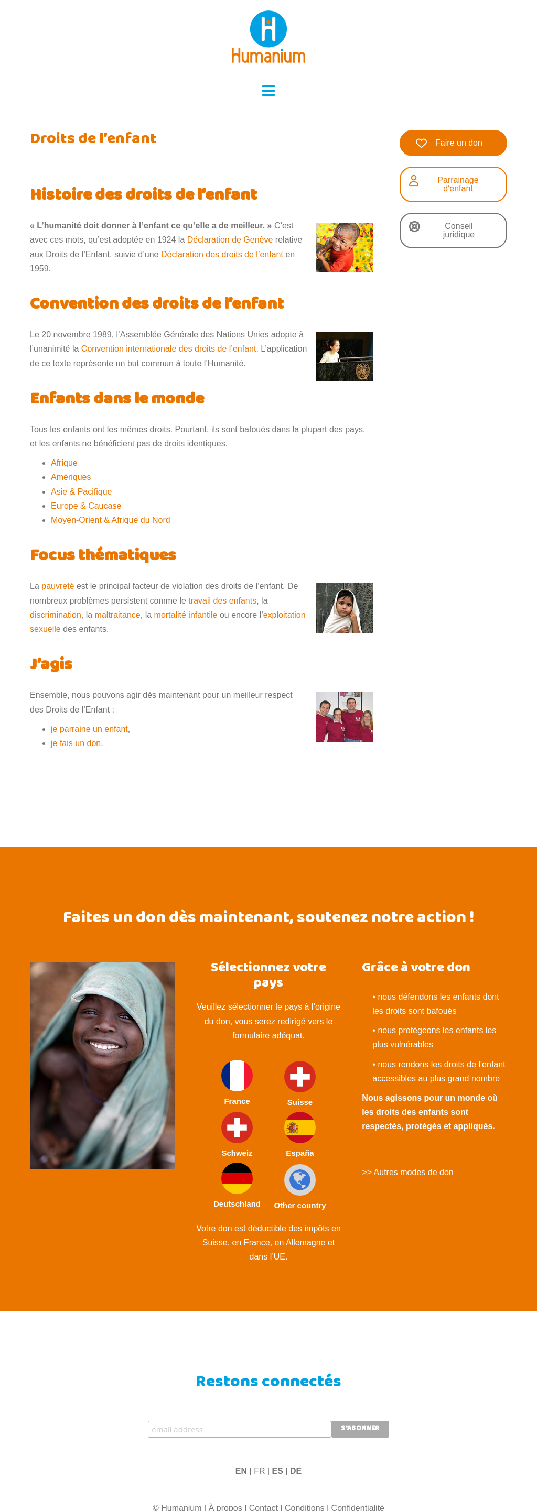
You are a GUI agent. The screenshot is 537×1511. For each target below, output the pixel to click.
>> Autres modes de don (407, 1172)
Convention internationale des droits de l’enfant (168, 348)
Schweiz (237, 1134)
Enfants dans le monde (117, 400)
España (300, 1134)
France (237, 1082)
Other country (300, 1187)
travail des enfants (222, 600)
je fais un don (76, 743)
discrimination (55, 614)
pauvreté (57, 586)
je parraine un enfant (89, 729)
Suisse (300, 1084)
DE (296, 1470)
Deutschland (237, 1185)
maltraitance (118, 614)
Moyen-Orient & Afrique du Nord (110, 520)
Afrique (64, 462)
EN (241, 1470)
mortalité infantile (186, 614)
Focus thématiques (103, 557)
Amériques (71, 477)
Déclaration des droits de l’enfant (222, 254)
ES (277, 1470)
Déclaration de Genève (230, 239)
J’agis (51, 666)
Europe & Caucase (86, 505)
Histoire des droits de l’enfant (143, 196)
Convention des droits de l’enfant (157, 305)
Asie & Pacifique (81, 491)
